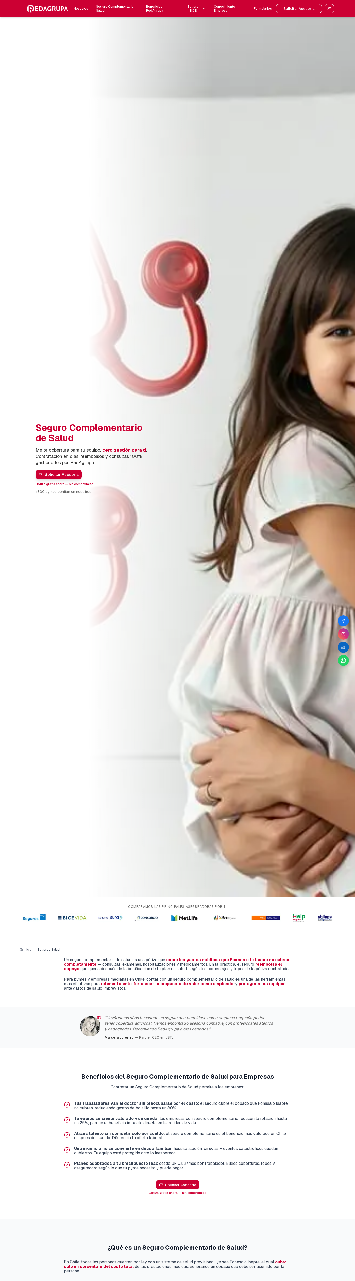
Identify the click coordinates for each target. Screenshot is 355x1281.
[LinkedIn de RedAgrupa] (343, 647)
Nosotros (81, 9)
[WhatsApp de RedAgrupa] (343, 660)
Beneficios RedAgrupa (154, 9)
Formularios (263, 9)
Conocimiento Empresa (224, 9)
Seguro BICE (197, 9)
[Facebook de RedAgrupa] (343, 620)
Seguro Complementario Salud (115, 9)
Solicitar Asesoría (298, 8)
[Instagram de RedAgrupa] (343, 634)
